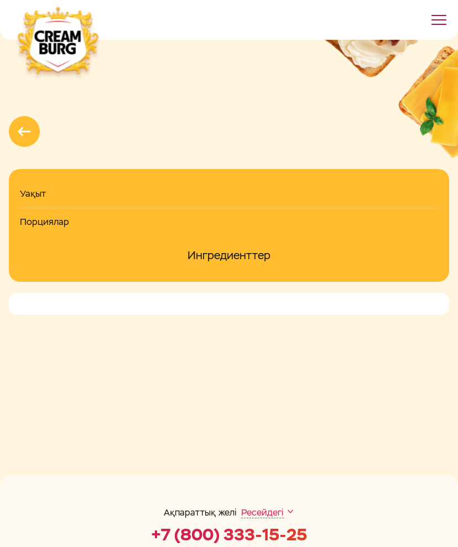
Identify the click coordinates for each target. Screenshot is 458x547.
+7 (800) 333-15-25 (229, 535)
